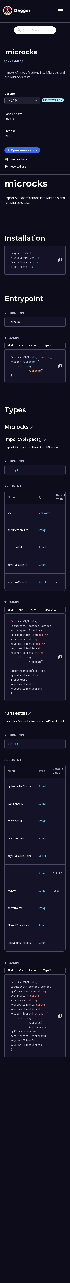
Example (14, 338)
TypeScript (49, 345)
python (33, 345)
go (21, 345)
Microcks (14, 321)
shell (10, 345)
